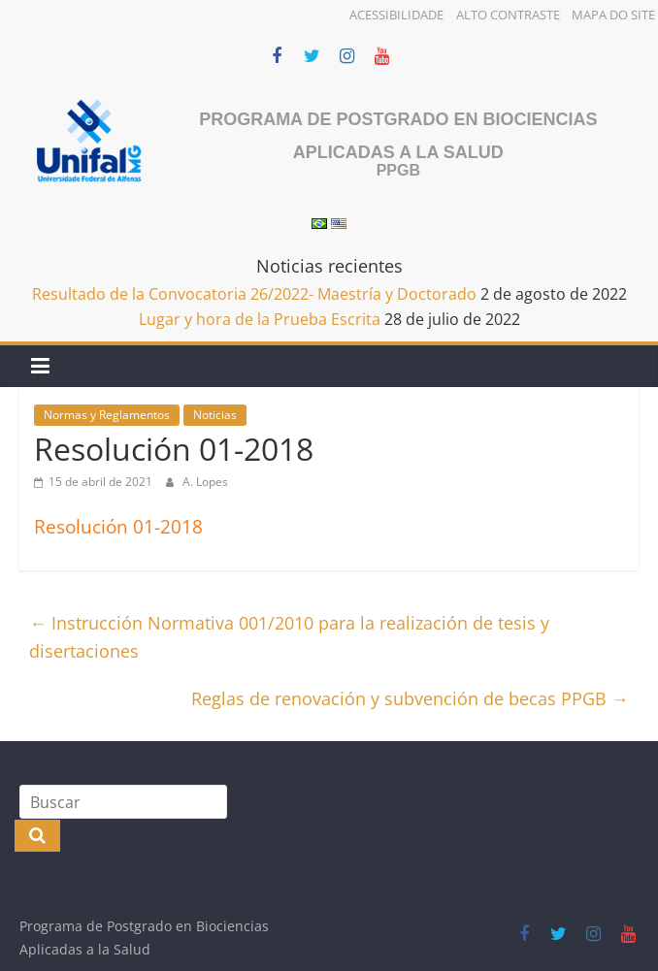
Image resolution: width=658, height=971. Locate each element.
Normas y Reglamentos (107, 414)
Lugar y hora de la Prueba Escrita (259, 319)
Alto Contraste (508, 14)
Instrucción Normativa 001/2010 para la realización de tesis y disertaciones (289, 637)
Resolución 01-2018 (118, 526)
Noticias (215, 414)
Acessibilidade (396, 14)
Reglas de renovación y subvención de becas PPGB (410, 698)
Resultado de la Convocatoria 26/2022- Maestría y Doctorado (254, 294)
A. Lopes (205, 481)
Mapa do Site (613, 14)
